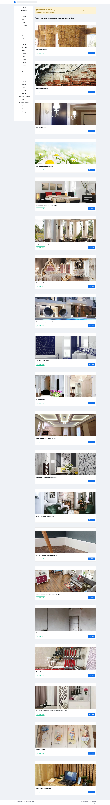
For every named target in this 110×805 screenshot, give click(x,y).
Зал (24, 87)
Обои (24, 75)
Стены (24, 16)
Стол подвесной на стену (43, 788)
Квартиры (24, 31)
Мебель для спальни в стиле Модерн (47, 205)
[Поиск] (27, 2)
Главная (24, 7)
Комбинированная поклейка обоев (46, 477)
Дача (24, 115)
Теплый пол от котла (42, 672)
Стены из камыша (41, 49)
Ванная (24, 50)
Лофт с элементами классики (45, 516)
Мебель (24, 44)
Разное (24, 99)
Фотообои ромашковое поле (44, 166)
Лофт (24, 56)
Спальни (24, 22)
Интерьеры (24, 10)
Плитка (24, 19)
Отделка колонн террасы (43, 244)
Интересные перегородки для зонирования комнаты (51, 710)
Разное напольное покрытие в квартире (48, 594)
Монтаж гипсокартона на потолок (46, 438)
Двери (24, 53)
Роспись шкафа (40, 749)
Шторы (24, 108)
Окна (24, 78)
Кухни (24, 13)
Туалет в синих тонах (42, 360)
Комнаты (24, 25)
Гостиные (24, 47)
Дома (24, 38)
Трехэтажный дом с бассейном (45, 321)
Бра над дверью (41, 127)
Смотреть (91, 53)
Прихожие (24, 34)
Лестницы (24, 68)
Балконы (24, 93)
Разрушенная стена (42, 88)
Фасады (24, 112)
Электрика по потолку (42, 633)
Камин (24, 65)
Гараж (24, 62)
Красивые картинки (24, 102)
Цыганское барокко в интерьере (45, 283)
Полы (24, 41)
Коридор (24, 84)
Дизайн (24, 105)
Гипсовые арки (40, 399)
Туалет (24, 118)
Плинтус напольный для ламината (46, 555)
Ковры (24, 81)
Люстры (24, 71)
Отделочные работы (24, 96)
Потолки (24, 59)
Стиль (24, 28)
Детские (24, 90)
